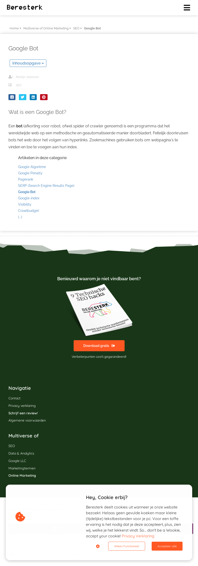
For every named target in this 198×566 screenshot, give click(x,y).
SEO (18, 85)
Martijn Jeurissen (27, 77)
